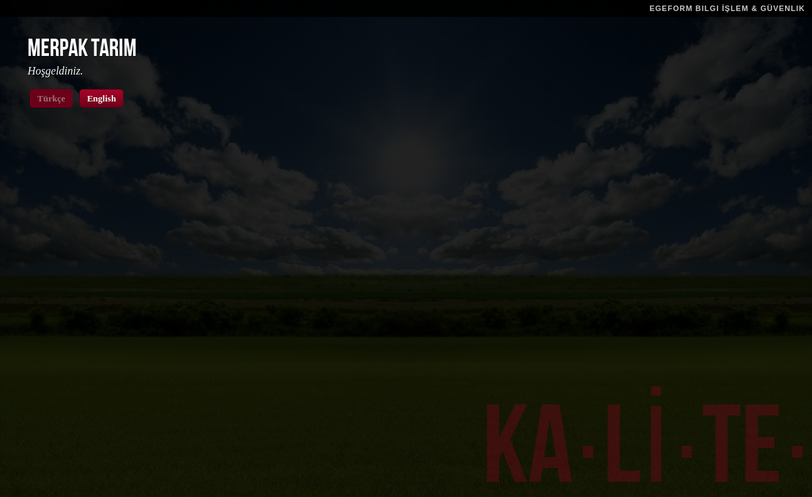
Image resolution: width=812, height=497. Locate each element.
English (101, 98)
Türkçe (51, 98)
